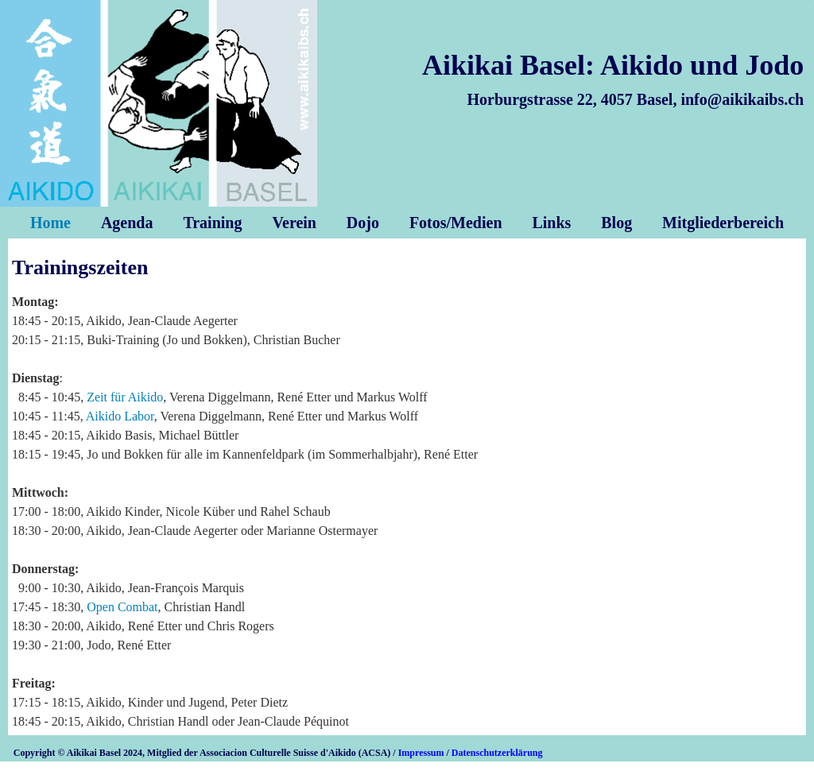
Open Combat (122, 607)
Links (551, 222)
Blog (616, 222)
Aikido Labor (120, 416)
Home (50, 222)
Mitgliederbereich (723, 222)
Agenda (127, 222)
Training (212, 222)
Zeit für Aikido (125, 397)
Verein (294, 222)
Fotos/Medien (455, 222)
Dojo (363, 222)
